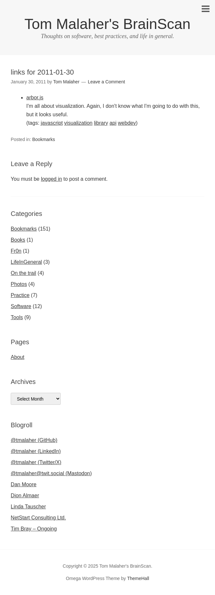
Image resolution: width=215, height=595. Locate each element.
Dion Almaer (25, 495)
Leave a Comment (106, 81)
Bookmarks (43, 139)
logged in (51, 179)
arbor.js (34, 97)
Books (18, 240)
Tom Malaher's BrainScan (107, 24)
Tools (17, 317)
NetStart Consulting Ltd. (38, 517)
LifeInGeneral (26, 262)
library (101, 123)
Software (21, 306)
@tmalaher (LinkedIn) (36, 451)
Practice (20, 295)
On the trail (23, 273)
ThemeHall (138, 578)
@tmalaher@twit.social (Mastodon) (51, 473)
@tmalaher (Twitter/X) (36, 462)
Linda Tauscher (28, 506)
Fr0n (16, 251)
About (17, 357)
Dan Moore (23, 484)
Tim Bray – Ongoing (34, 528)
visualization (78, 123)
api (112, 123)
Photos (19, 284)
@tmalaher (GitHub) (34, 440)
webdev (127, 123)
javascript (52, 123)
